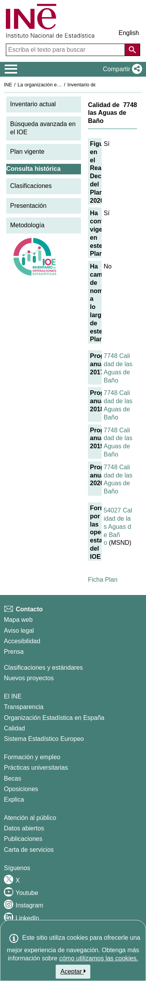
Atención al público (30, 817)
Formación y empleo (32, 757)
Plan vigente (27, 151)
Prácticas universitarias (36, 767)
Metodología (27, 225)
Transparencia (24, 707)
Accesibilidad (22, 641)
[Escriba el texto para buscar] (66, 50)
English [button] (129, 33)
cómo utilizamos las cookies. (98, 958)
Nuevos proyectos (29, 678)
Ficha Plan (103, 579)
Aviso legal (19, 630)
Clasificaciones (31, 186)
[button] (121, 69)
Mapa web (18, 619)
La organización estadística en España (60, 85)
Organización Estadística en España (54, 717)
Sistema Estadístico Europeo (44, 738)
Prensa (14, 651)
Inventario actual (33, 104)
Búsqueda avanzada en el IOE (43, 128)
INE (8, 85)
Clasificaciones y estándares (43, 667)
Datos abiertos (24, 828)
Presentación (28, 205)
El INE (12, 696)
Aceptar (73, 971)
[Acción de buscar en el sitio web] (132, 50)
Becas (12, 778)
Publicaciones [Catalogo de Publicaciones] (23, 838)
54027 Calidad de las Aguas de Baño (118, 526)
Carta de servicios (29, 849)
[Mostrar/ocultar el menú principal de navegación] (11, 69)
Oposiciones (21, 789)
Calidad (14, 728)
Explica (14, 799)
